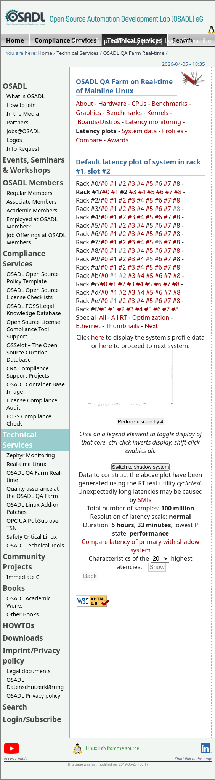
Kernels (157, 112)
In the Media (22, 113)
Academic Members (31, 210)
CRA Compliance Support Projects (27, 372)
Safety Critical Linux (31, 536)
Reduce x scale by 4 (140, 421)
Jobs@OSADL (23, 131)
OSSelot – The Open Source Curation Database (31, 352)
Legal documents (28, 671)
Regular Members (29, 192)
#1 (114, 183)
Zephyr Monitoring (30, 455)
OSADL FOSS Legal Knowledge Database (33, 309)
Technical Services (78, 52)
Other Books (22, 614)
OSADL (15, 86)
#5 (150, 183)
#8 (177, 183)
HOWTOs (19, 625)
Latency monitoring (153, 122)
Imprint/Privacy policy (127, 41)
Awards (117, 140)
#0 (105, 183)
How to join (21, 104)
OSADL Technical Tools (35, 545)
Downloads (23, 638)
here (97, 337)
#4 (141, 183)
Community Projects (24, 561)
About (84, 103)
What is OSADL (25, 96)
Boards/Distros (98, 122)
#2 (123, 183)
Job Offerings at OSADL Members (36, 238)
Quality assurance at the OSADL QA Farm (32, 492)
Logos (14, 140)
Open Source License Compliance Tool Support (33, 329)
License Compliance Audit (31, 404)
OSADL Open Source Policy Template (32, 277)
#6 (159, 183)
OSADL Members (33, 182)
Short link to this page (193, 758)
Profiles (172, 131)
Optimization (150, 317)
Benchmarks (170, 103)
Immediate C (23, 577)
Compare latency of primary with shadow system (140, 546)
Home (81, 41)
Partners (17, 122)
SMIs (144, 500)
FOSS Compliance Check (28, 420)
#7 (168, 183)
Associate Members (31, 201)
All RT (119, 317)
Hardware (112, 103)
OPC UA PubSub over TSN (33, 524)
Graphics (88, 112)
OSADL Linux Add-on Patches (33, 508)
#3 (132, 183)
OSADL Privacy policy (33, 695)
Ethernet (88, 326)
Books (14, 588)
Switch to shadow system (140, 467)
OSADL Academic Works (28, 602)
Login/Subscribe (188, 41)
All (102, 317)
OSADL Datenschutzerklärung (35, 683)
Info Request (22, 148)
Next (151, 326)
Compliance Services (24, 258)
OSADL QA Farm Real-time (133, 52)
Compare (89, 140)
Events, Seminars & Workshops (34, 165)
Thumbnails (122, 326)
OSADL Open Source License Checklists (32, 293)
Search (15, 707)
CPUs (139, 103)
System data (139, 131)
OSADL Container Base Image (35, 388)
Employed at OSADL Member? (32, 222)
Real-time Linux (26, 463)
